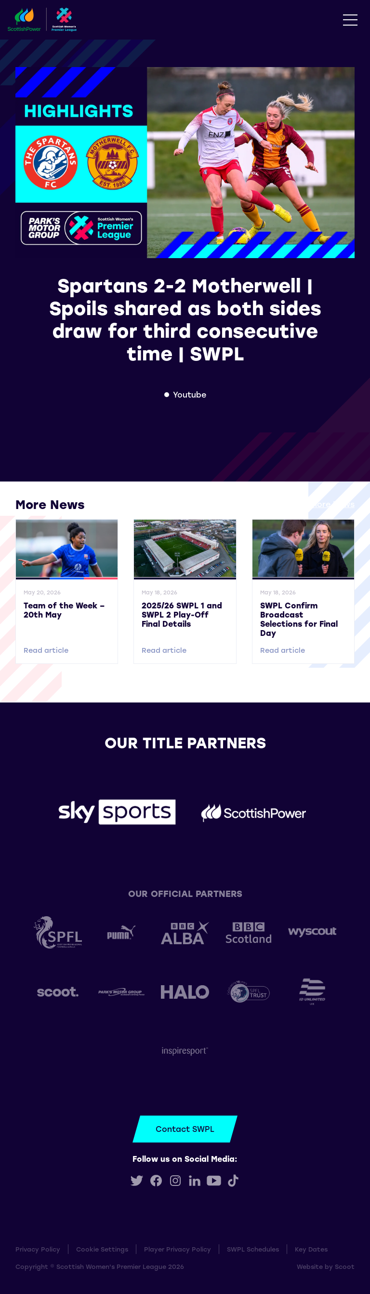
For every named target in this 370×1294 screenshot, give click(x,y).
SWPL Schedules (253, 1249)
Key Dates (311, 1249)
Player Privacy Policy (177, 1249)
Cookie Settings (102, 1249)
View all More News (316, 504)
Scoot (345, 1266)
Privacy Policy (37, 1249)
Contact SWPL (185, 1129)
